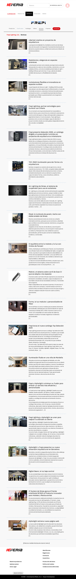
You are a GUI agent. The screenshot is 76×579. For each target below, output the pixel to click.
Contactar (56, 28)
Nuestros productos (16, 561)
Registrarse (46, 553)
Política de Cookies (48, 564)
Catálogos (37, 13)
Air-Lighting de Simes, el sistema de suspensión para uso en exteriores (43, 187)
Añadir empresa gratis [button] (54, 5)
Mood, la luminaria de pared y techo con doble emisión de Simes (45, 215)
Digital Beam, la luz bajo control (41, 471)
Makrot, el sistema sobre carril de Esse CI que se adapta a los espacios (45, 273)
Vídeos (44, 13)
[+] (29, 53)
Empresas (29, 13)
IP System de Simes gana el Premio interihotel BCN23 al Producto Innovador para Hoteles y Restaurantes (45, 493)
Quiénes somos (14, 564)
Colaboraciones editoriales (51, 567)
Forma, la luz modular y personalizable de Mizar (45, 303)
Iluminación (11, 14)
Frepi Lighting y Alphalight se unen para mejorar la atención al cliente (45, 418)
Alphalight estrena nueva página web (44, 521)
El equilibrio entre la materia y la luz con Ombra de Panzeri (45, 245)
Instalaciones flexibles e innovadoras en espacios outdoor (45, 83)
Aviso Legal (13, 567)
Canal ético (46, 558)
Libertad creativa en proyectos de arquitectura (42, 41)
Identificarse (46, 550)
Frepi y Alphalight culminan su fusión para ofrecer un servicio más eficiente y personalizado (46, 385)
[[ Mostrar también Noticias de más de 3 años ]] (36, 543)
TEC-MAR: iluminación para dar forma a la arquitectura (46, 163)
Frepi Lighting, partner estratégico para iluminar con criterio (44, 107)
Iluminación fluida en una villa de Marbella (46, 357)
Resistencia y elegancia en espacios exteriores (43, 61)
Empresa (48, 28)
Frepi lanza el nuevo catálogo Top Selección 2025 (46, 327)
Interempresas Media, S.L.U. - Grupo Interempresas (41, 577)
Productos (21, 13)
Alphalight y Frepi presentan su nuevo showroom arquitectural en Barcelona (44, 448)
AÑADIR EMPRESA (18, 573)
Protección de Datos (49, 561)
